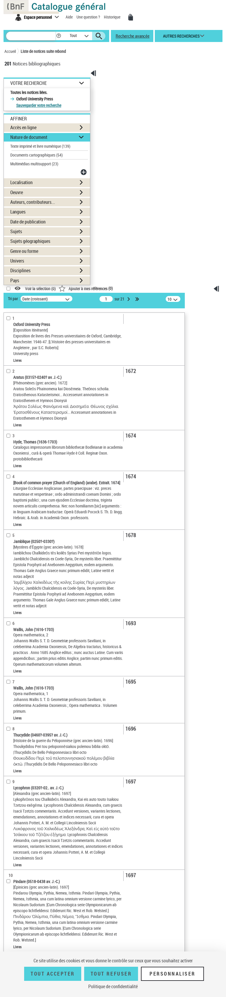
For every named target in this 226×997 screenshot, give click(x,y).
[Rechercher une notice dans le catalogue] (31, 36)
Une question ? (89, 17)
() (86, 288)
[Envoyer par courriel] (206, 353)
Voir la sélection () (40, 288)
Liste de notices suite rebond (43, 51)
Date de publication (28, 221)
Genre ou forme (24, 251)
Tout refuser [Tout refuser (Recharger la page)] (111, 974)
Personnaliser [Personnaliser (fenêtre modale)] (172, 974)
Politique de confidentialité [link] (113, 986)
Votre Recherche (28, 83)
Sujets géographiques (30, 241)
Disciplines (20, 270)
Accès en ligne (23, 127)
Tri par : (14, 298)
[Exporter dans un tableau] (206, 362)
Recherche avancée (132, 36)
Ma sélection (210, 327)
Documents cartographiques (36, 155)
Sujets (16, 231)
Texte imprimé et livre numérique (40, 146)
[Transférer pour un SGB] (206, 371)
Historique (112, 17)
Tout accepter (53, 974)
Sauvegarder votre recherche (38, 105)
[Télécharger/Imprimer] (206, 344)
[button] (59, 36)
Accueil (10, 51)
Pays (14, 280)
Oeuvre (16, 192)
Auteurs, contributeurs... (32, 202)
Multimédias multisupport (34, 164)
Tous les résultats (210, 397)
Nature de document (28, 137)
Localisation (21, 182)
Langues (18, 212)
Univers (17, 261)
